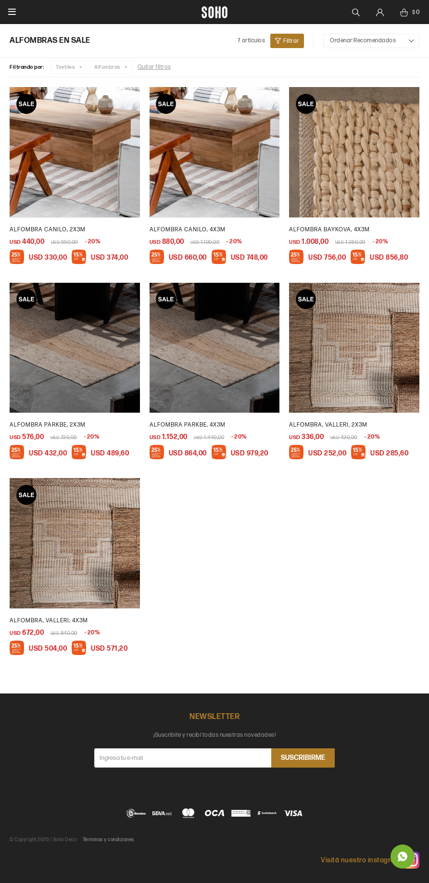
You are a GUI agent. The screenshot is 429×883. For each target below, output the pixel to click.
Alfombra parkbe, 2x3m (48, 425)
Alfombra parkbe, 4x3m (188, 425)
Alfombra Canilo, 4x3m (188, 229)
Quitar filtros (154, 67)
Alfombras (107, 67)
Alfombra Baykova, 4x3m (329, 229)
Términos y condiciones (108, 840)
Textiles (65, 67)
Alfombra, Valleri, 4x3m (49, 620)
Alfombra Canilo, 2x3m (48, 229)
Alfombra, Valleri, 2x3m (328, 425)
